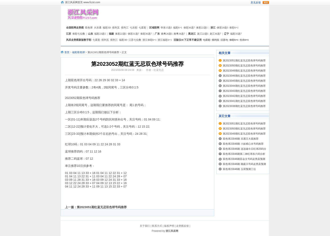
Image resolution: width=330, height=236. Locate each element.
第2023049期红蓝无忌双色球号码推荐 (244, 70)
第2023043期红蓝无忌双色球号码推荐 (244, 90)
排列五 (116, 27)
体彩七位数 (78, 33)
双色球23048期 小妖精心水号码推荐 (243, 143)
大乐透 (97, 27)
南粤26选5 (166, 33)
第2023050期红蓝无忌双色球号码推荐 (244, 65)
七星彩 (142, 27)
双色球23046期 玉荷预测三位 (239, 169)
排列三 (125, 27)
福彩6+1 (177, 27)
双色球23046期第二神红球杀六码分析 (244, 153)
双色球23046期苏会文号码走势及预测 (244, 159)
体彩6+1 (233, 27)
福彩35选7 (236, 33)
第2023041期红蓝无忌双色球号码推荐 (244, 101)
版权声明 (169, 225)
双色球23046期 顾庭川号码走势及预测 (244, 164)
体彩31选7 (133, 33)
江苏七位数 (135, 39)
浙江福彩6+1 (165, 39)
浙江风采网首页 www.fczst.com (82, 2)
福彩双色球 (78, 52)
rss (265, 2)
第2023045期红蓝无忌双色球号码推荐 (244, 80)
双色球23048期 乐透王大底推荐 (240, 138)
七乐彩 (133, 27)
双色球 (89, 27)
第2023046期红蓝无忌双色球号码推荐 (244, 75)
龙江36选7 (215, 33)
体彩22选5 (202, 27)
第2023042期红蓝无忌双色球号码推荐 (244, 95)
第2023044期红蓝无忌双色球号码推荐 (244, 85)
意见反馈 (256, 2)
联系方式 (157, 225)
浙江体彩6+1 (149, 39)
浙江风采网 (172, 230)
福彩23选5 (100, 33)
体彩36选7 (189, 27)
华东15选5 (166, 27)
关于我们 (145, 225)
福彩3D (107, 27)
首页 (66, 52)
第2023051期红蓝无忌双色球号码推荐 (102, 207)
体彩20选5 (222, 27)
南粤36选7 (179, 33)
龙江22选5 (202, 33)
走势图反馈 (182, 225)
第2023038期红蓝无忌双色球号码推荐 (244, 106)
